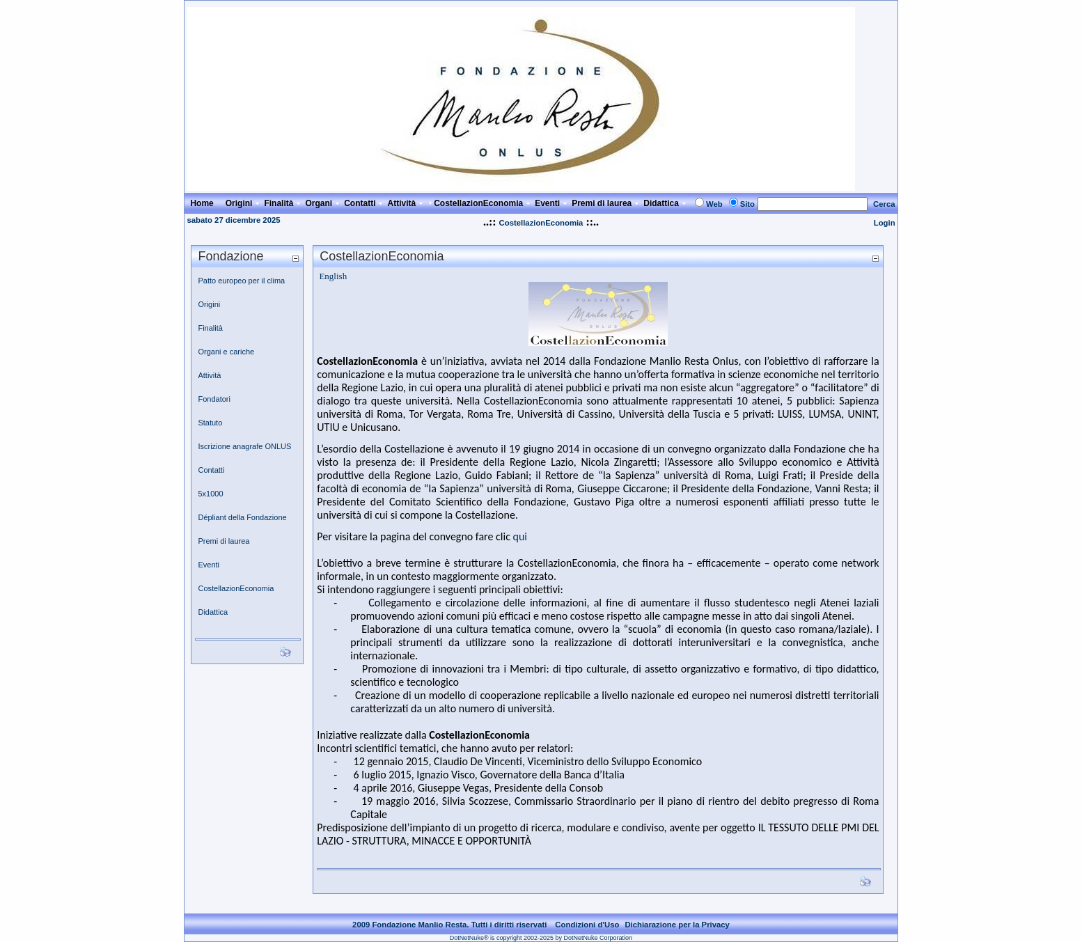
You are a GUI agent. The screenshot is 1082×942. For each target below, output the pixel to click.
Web (714, 204)
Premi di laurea (223, 541)
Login (884, 223)
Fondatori (214, 399)
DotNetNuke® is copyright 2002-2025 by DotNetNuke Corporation (541, 937)
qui (520, 536)
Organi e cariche (226, 351)
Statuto (210, 422)
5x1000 (210, 493)
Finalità (210, 328)
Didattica (213, 612)
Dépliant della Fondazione (242, 517)
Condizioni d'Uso (587, 924)
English (333, 276)
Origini (209, 304)
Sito (747, 204)
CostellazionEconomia (541, 223)
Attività (209, 375)
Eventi (208, 564)
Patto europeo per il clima (241, 280)
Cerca (884, 204)
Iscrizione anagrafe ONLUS (244, 446)
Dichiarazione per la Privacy (677, 924)
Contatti (211, 470)
